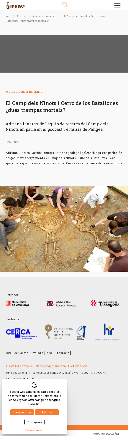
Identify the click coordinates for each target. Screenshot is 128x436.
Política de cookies (34, 430)
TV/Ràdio (37, 353)
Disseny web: (106, 433)
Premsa (21, 16)
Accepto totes (22, 412)
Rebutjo (47, 412)
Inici (8, 16)
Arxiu (50, 353)
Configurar (34, 422)
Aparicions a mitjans (45, 16)
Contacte (63, 353)
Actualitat (21, 353)
